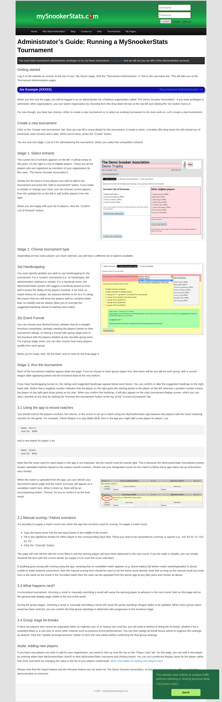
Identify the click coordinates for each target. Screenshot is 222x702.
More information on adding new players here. (137, 660)
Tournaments (113, 31)
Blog (73, 31)
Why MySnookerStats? (53, 31)
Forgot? (176, 21)
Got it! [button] (186, 692)
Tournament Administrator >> (181, 89)
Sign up (186, 21)
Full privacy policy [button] (167, 683)
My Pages (131, 31)
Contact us (86, 31)
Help (99, 31)
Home (34, 31)
